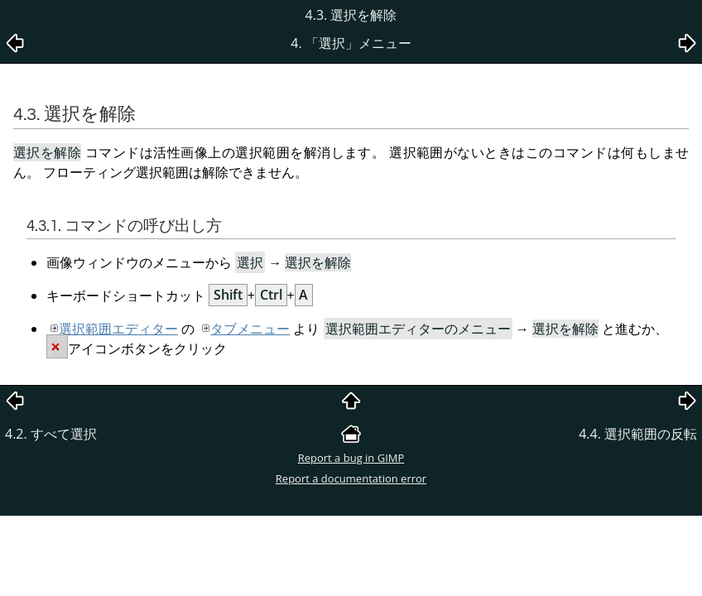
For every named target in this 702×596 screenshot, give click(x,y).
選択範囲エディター (118, 329)
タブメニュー (250, 329)
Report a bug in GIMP (351, 457)
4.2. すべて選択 (51, 434)
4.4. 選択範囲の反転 (638, 434)
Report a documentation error (351, 478)
